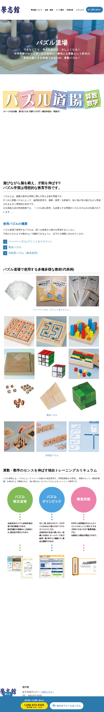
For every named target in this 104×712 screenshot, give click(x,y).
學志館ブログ (78, 635)
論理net (50, 627)
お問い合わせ (12, 647)
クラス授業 (51, 615)
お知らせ (77, 632)
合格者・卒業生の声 (14, 627)
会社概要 (10, 659)
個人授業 (50, 618)
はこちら (67, 705)
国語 (75, 615)
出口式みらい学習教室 (55, 621)
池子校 (33, 615)
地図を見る (47, 692)
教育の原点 (11, 621)
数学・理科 (78, 618)
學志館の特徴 (12, 618)
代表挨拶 (10, 615)
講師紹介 (10, 624)
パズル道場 (51, 624)
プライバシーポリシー (15, 662)
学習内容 (75, 611)
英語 (75, 621)
